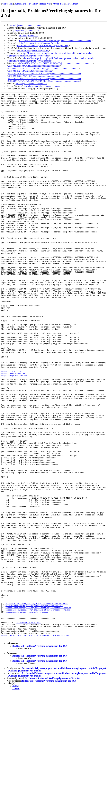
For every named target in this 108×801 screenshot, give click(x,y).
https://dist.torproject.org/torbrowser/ (26, 716)
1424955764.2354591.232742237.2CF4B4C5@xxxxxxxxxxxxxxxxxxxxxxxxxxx (56, 63)
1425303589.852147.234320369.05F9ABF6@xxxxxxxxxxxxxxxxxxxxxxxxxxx (55, 40)
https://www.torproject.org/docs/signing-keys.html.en (34, 708)
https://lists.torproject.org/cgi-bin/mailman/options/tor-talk (50, 58)
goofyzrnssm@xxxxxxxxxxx (26, 30)
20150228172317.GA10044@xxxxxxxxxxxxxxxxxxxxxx (34, 76)
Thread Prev (32, 4)
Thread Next (45, 4)
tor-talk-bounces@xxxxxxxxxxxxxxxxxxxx (44, 86)
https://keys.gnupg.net (13, 429)
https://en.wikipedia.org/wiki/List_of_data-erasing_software (37, 713)
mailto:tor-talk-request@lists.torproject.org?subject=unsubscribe (50, 59)
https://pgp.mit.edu (11, 427)
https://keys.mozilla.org (14, 432)
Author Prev (7, 4)
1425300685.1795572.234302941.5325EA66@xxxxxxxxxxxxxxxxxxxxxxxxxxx (44, 78)
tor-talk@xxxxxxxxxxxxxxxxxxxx (25, 25)
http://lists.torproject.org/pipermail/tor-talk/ (39, 43)
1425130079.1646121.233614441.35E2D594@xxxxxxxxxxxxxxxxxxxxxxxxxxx (44, 73)
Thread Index (72, 4)
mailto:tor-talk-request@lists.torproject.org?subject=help (42, 45)
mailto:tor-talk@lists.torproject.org (33, 50)
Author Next (20, 4)
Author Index (59, 4)
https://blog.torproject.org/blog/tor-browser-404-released (36, 705)
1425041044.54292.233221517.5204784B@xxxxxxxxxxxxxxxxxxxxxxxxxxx (43, 68)
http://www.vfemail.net (28, 728)
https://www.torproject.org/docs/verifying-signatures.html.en (38, 710)
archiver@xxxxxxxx (28, 35)
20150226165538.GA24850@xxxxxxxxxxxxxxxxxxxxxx (34, 66)
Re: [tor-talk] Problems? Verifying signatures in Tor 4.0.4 (39, 755)
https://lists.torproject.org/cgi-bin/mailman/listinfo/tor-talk (48, 53)
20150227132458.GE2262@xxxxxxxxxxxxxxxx (30, 71)
